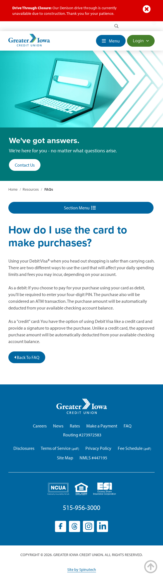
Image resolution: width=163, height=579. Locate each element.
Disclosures (23, 448)
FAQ (127, 426)
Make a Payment (101, 426)
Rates (75, 426)
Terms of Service (56, 448)
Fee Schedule (130, 448)
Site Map (65, 457)
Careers (40, 426)
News (58, 426)
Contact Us (25, 165)
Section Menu (80, 208)
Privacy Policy (98, 448)
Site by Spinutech (81, 569)
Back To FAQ (26, 357)
